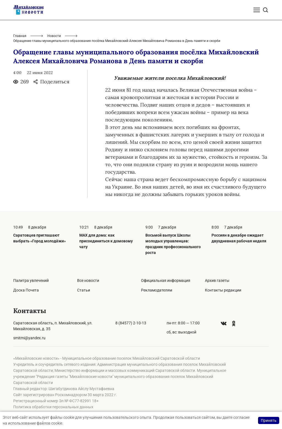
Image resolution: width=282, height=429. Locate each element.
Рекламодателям (156, 290)
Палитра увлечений (31, 280)
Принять (268, 420)
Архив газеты (217, 280)
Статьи (83, 290)
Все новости (88, 280)
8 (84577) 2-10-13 (130, 323)
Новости (54, 36)
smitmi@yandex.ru (29, 338)
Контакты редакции (223, 290)
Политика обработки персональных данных (53, 407)
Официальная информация (165, 280)
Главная (19, 36)
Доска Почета (26, 290)
